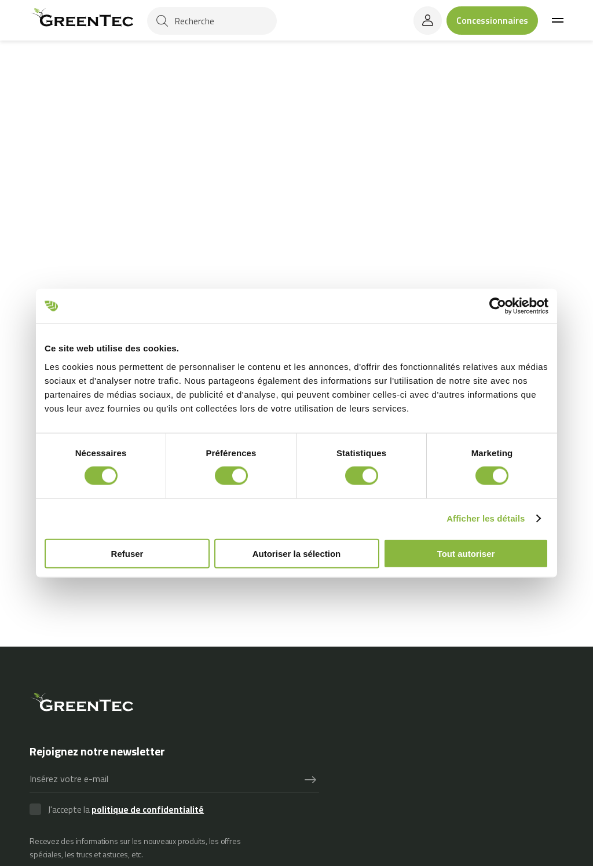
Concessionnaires (492, 20)
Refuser (127, 553)
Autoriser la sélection (296, 553)
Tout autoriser (466, 553)
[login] (427, 20)
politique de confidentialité (147, 809)
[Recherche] (212, 21)
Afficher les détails (485, 518)
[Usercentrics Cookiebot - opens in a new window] (497, 306)
